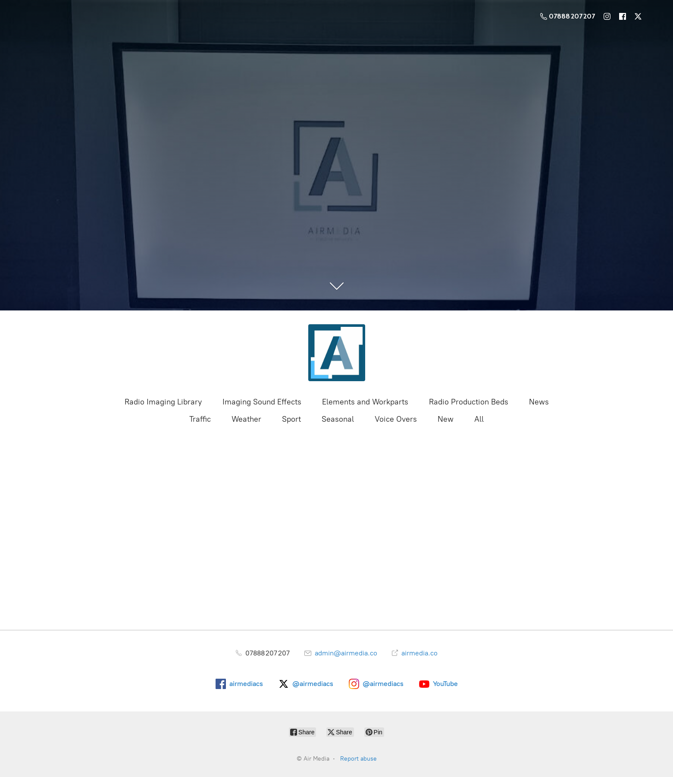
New (446, 419)
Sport (291, 419)
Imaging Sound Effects (261, 402)
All (479, 419)
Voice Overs (396, 419)
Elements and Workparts (365, 402)
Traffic (200, 419)
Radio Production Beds (468, 402)
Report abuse (358, 758)
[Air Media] (336, 352)
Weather (246, 419)
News (539, 402)
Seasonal (338, 419)
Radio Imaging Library (163, 402)
